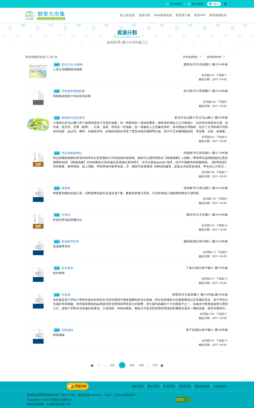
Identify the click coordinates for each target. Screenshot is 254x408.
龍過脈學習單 (66, 241)
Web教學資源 (163, 15)
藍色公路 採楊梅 (68, 64)
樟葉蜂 (62, 188)
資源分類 (144, 15)
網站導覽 (153, 386)
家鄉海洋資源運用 (69, 118)
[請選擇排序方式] (216, 57)
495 (141, 365)
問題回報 (78, 386)
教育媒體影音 (218, 15)
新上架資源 (127, 15)
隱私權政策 (202, 386)
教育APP (199, 15)
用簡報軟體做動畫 (69, 91)
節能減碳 (63, 330)
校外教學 (63, 268)
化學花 (62, 215)
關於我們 (138, 386)
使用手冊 (185, 386)
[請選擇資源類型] (193, 57)
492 (112, 365)
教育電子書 (183, 15)
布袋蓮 (62, 294)
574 (155, 365)
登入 (214, 4)
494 (131, 365)
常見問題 (169, 386)
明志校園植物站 (68, 153)
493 (122, 365)
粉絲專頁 (220, 386)
